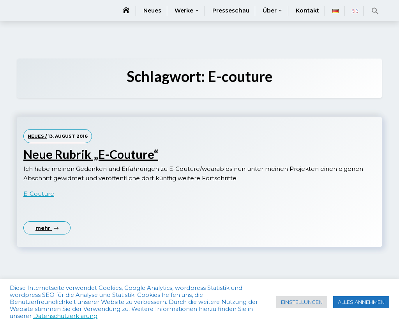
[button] (375, 11)
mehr (46, 228)
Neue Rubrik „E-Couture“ (90, 154)
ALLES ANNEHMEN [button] (361, 302)
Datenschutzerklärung (65, 316)
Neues (152, 10)
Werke (184, 10)
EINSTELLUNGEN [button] (302, 302)
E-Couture (38, 193)
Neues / (37, 136)
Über (270, 10)
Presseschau (230, 10)
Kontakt (307, 10)
